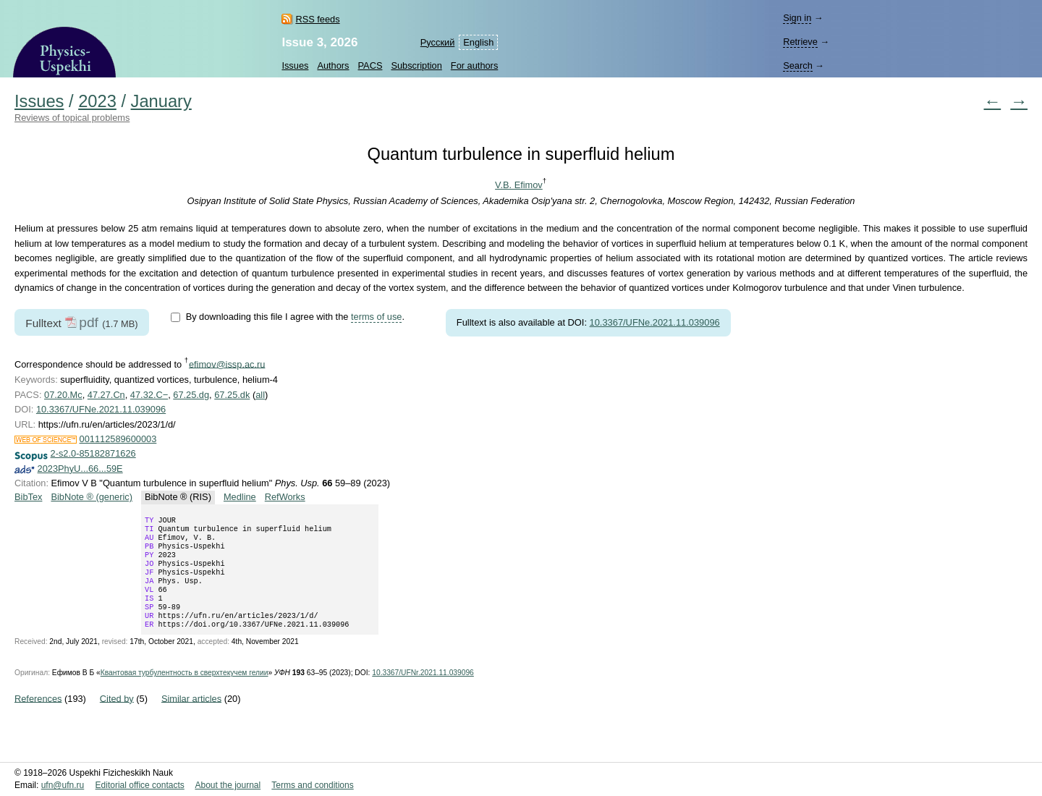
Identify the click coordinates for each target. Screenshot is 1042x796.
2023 (97, 101)
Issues (294, 65)
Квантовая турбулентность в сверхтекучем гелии (184, 691)
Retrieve (800, 41)
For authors (474, 65)
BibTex (28, 496)
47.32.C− (149, 394)
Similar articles (191, 716)
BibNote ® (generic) (91, 496)
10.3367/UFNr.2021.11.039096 (423, 691)
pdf (88, 322)
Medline (240, 496)
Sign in (797, 17)
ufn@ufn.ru (63, 785)
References (38, 716)
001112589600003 (118, 438)
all (260, 394)
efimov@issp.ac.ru (227, 363)
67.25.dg (191, 394)
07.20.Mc (63, 394)
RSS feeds (317, 19)
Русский (437, 42)
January (161, 101)
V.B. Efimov (519, 184)
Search (798, 65)
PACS (370, 65)
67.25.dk (232, 394)
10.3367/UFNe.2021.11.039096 (655, 322)
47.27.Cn (106, 394)
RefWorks (285, 496)
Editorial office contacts (140, 785)
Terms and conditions (312, 785)
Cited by (117, 716)
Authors (333, 65)
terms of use (376, 316)
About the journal (227, 785)
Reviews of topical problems (72, 117)
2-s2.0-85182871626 (93, 453)
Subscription (416, 65)
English (478, 42)
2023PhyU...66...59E (80, 468)
